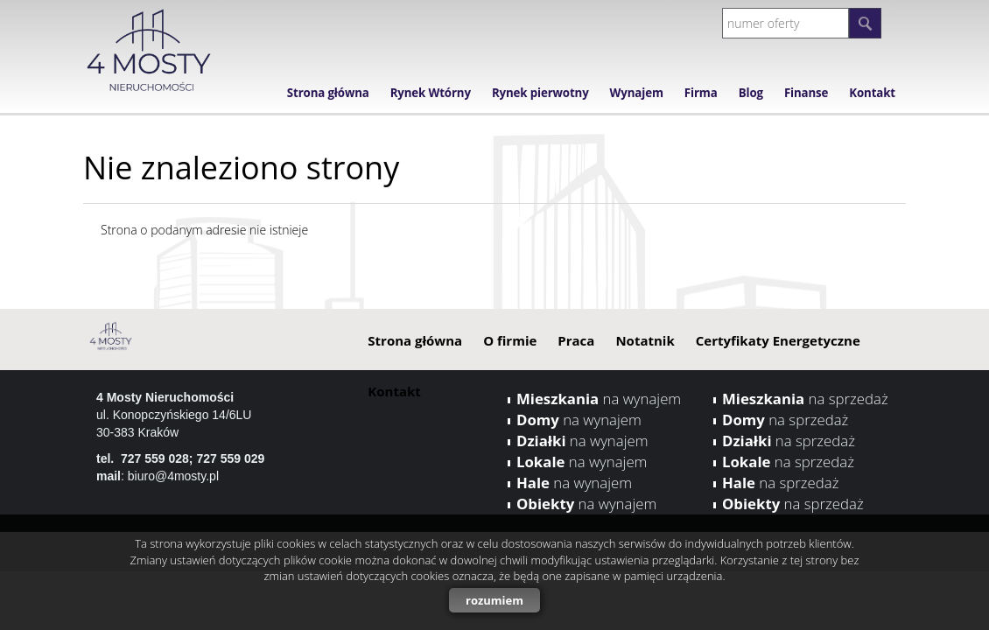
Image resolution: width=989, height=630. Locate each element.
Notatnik (644, 340)
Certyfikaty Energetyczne (778, 340)
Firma (701, 93)
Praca (576, 340)
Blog (751, 93)
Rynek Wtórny (430, 93)
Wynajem (636, 93)
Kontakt (872, 93)
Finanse (806, 93)
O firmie (510, 340)
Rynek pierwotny (540, 93)
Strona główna (328, 93)
